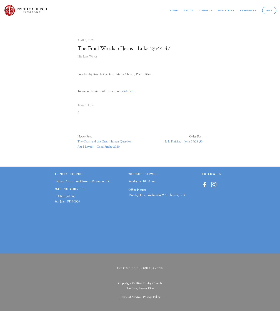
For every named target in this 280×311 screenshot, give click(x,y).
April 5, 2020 (86, 40)
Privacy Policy (151, 297)
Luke (91, 105)
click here (128, 91)
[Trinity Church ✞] (214, 184)
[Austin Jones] (205, 184)
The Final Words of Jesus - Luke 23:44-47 (124, 48)
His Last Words (87, 56)
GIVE (269, 10)
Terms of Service (130, 297)
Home (174, 10)
